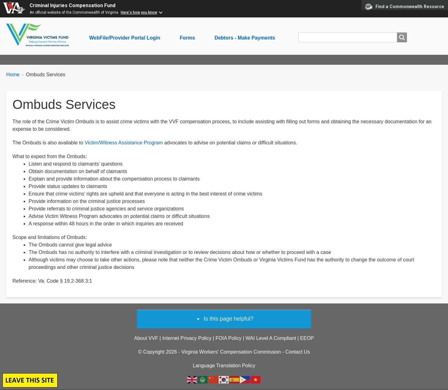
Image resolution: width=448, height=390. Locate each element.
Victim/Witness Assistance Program (124, 142)
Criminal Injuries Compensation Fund (72, 5)
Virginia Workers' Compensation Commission (231, 352)
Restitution (287, 59)
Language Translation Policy (224, 365)
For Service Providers (148, 59)
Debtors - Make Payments (244, 37)
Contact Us (297, 352)
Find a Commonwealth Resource (404, 7)
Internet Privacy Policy (186, 338)
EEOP (307, 338)
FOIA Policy (229, 338)
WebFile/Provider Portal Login (124, 37)
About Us (19, 59)
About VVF (146, 338)
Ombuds (321, 59)
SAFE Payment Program (211, 59)
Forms (187, 37)
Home (13, 74)
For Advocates (95, 59)
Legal (257, 59)
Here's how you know (139, 12)
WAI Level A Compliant (270, 338)
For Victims (54, 59)
